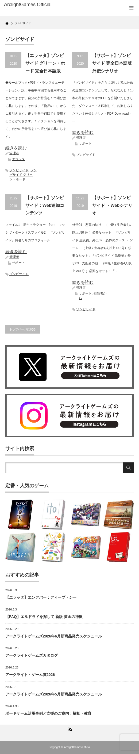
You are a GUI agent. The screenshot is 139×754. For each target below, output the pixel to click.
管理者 (14, 153)
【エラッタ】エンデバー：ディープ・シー (40, 597)
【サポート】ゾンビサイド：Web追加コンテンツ (44, 205)
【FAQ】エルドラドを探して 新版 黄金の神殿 (44, 616)
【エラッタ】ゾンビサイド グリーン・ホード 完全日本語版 (45, 63)
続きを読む (16, 148)
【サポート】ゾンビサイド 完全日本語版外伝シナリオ (112, 63)
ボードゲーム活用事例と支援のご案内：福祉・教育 (48, 713)
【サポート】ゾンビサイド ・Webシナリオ (112, 205)
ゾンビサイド (19, 170)
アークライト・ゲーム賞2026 (30, 674)
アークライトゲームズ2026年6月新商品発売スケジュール (53, 636)
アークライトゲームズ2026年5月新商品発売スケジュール (53, 694)
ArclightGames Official (77, 747)
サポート (85, 143)
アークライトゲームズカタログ (31, 655)
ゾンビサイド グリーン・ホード (23, 174)
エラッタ (18, 159)
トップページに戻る (22, 329)
